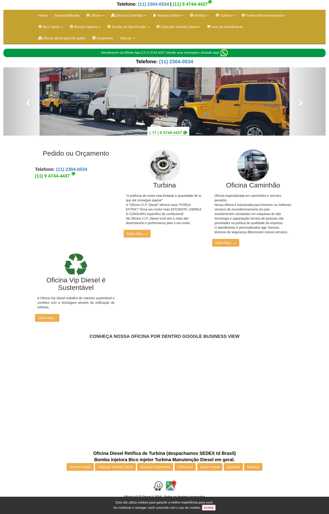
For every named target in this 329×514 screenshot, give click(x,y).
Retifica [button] (199, 15)
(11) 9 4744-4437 (190, 4)
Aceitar (209, 507)
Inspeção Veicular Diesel (115, 467)
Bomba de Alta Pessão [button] (128, 27)
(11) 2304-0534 (153, 4)
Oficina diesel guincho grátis (61, 38)
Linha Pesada (210, 467)
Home (42, 15)
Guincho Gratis (80, 467)
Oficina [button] (95, 15)
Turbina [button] (225, 15)
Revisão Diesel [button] (168, 15)
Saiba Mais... (47, 318)
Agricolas (233, 467)
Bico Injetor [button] (50, 27)
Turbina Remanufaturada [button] (264, 15)
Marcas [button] (127, 38)
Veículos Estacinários (155, 467)
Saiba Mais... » (137, 233)
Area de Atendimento (225, 27)
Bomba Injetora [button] (85, 27)
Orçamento (102, 38)
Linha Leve (185, 467)
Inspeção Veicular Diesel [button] (178, 27)
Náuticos (253, 467)
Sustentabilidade (67, 15)
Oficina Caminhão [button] (128, 15)
